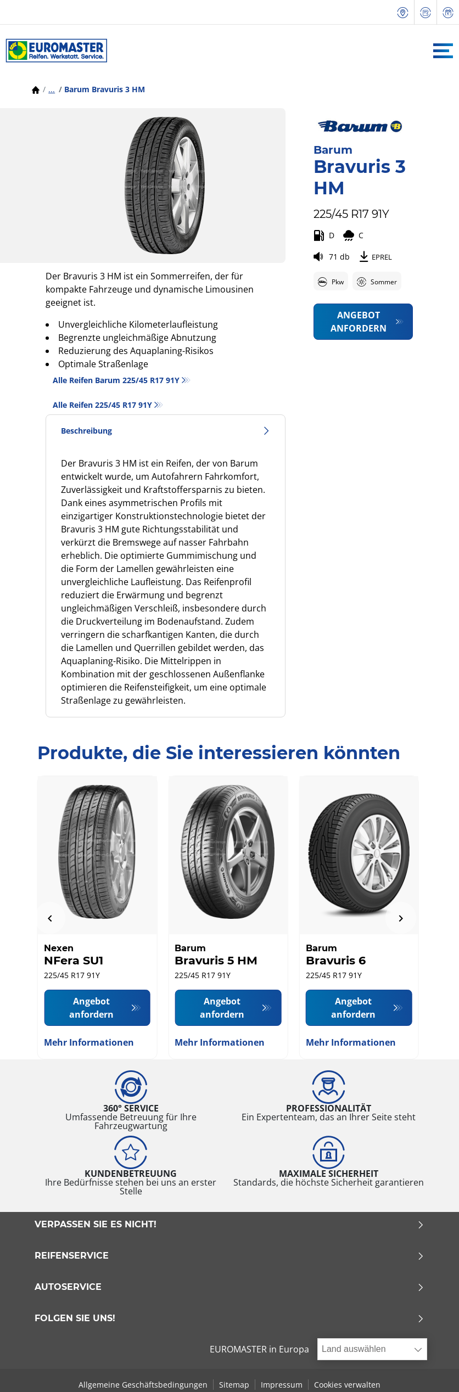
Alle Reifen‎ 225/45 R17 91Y (102, 405)
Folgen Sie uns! (229, 1318)
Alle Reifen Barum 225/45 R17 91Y (116, 380)
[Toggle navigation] (443, 51)
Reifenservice (229, 1255)
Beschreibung (165, 430)
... (51, 89)
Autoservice (229, 1287)
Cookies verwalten (347, 1384)
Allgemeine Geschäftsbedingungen (143, 1384)
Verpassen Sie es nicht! (229, 1224)
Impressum (282, 1384)
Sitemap (234, 1384)
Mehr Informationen (89, 1042)
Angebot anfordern (359, 321)
